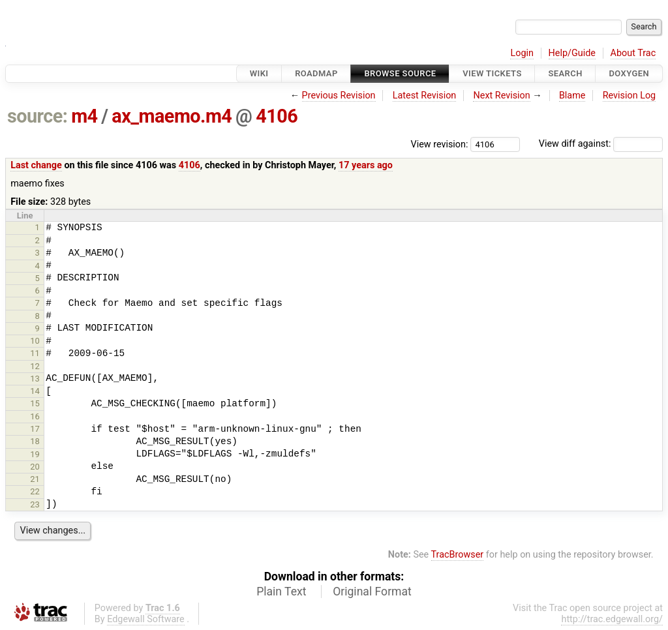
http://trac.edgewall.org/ (612, 619)
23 (35, 504)
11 (35, 353)
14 (35, 391)
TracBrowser (457, 554)
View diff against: (601, 143)
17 (35, 429)
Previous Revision (339, 95)
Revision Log (629, 95)
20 (35, 467)
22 (35, 491)
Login (522, 53)
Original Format (372, 591)
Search (565, 73)
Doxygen (629, 73)
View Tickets (492, 73)
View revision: (439, 143)
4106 (276, 116)
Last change (36, 165)
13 (35, 378)
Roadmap (316, 73)
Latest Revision (425, 95)
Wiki (259, 73)
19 (35, 454)
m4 (84, 116)
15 (35, 403)
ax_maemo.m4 (172, 116)
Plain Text (281, 591)
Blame (572, 95)
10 (35, 341)
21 (35, 479)
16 (35, 416)
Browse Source (400, 73)
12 (35, 366)
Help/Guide (572, 53)
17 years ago (366, 165)
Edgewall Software (146, 619)
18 (35, 441)
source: (37, 116)
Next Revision (501, 95)
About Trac (633, 53)
